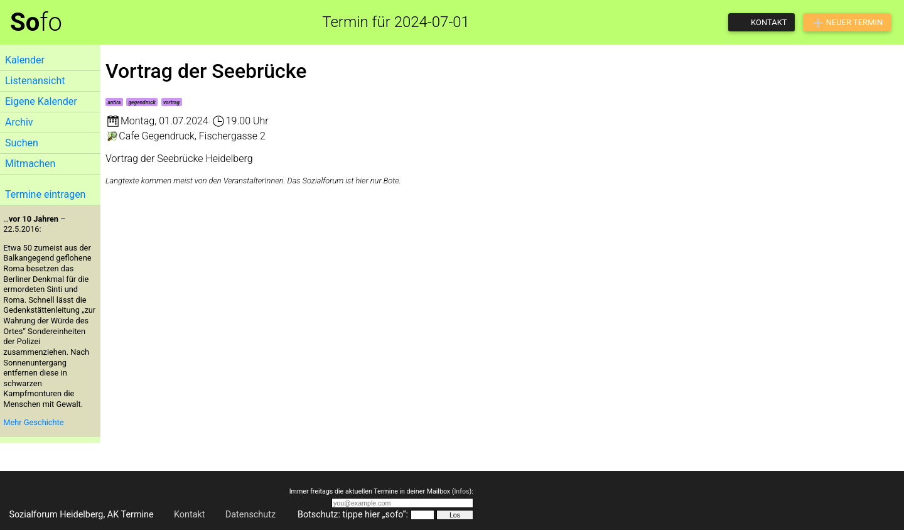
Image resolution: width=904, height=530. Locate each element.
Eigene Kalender (41, 101)
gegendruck (141, 102)
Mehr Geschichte (33, 422)
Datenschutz (250, 514)
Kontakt (189, 514)
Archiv (19, 122)
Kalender (25, 60)
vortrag (171, 102)
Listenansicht (35, 81)
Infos (461, 491)
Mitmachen (30, 164)
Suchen (21, 143)
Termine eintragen (45, 194)
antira (114, 102)
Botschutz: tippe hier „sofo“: (353, 514)
